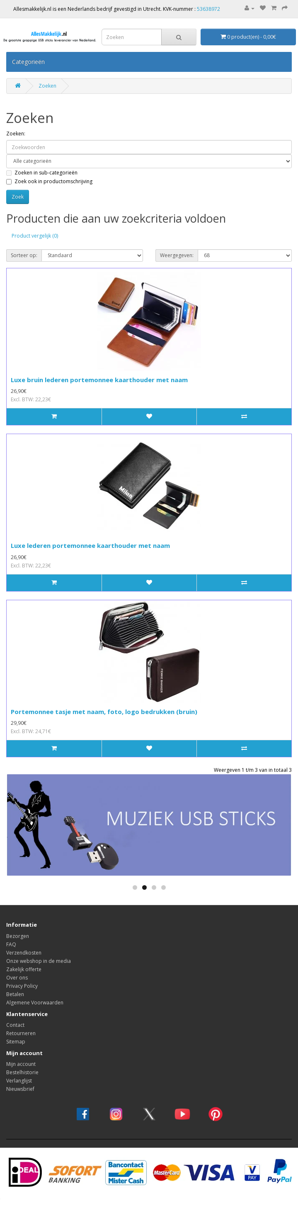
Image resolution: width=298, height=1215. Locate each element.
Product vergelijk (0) (35, 235)
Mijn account (21, 1064)
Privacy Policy (22, 985)
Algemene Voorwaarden (34, 1002)
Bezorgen (17, 936)
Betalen (15, 994)
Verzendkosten (23, 952)
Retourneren (21, 1033)
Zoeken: (15, 133)
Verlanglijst (19, 1080)
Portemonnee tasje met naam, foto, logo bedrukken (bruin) (104, 711)
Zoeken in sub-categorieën (42, 172)
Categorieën (28, 62)
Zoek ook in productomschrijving (49, 181)
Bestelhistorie (22, 1072)
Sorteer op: (24, 255)
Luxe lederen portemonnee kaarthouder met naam (90, 545)
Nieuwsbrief (20, 1088)
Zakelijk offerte (23, 969)
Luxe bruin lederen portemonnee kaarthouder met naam (99, 380)
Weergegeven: (177, 255)
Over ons (17, 977)
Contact (15, 1024)
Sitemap (15, 1041)
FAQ (11, 944)
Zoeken (47, 85)
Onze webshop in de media (38, 961)
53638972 (208, 8)
